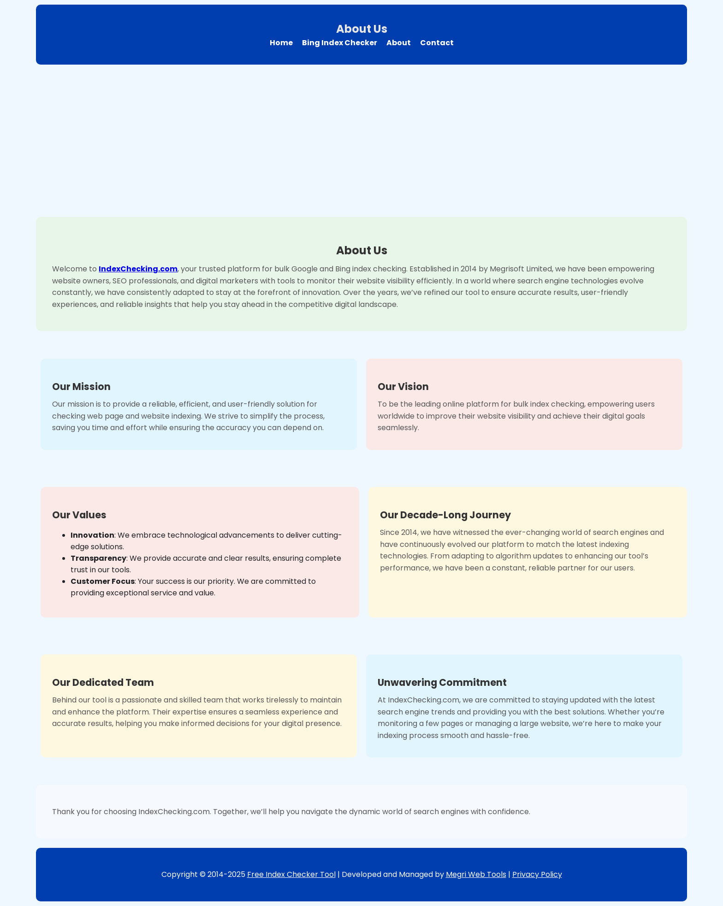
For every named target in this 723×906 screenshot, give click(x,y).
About (398, 42)
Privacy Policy (537, 874)
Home (281, 42)
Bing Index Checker (339, 42)
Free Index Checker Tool (291, 874)
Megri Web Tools (476, 874)
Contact (437, 42)
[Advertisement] (361, 138)
